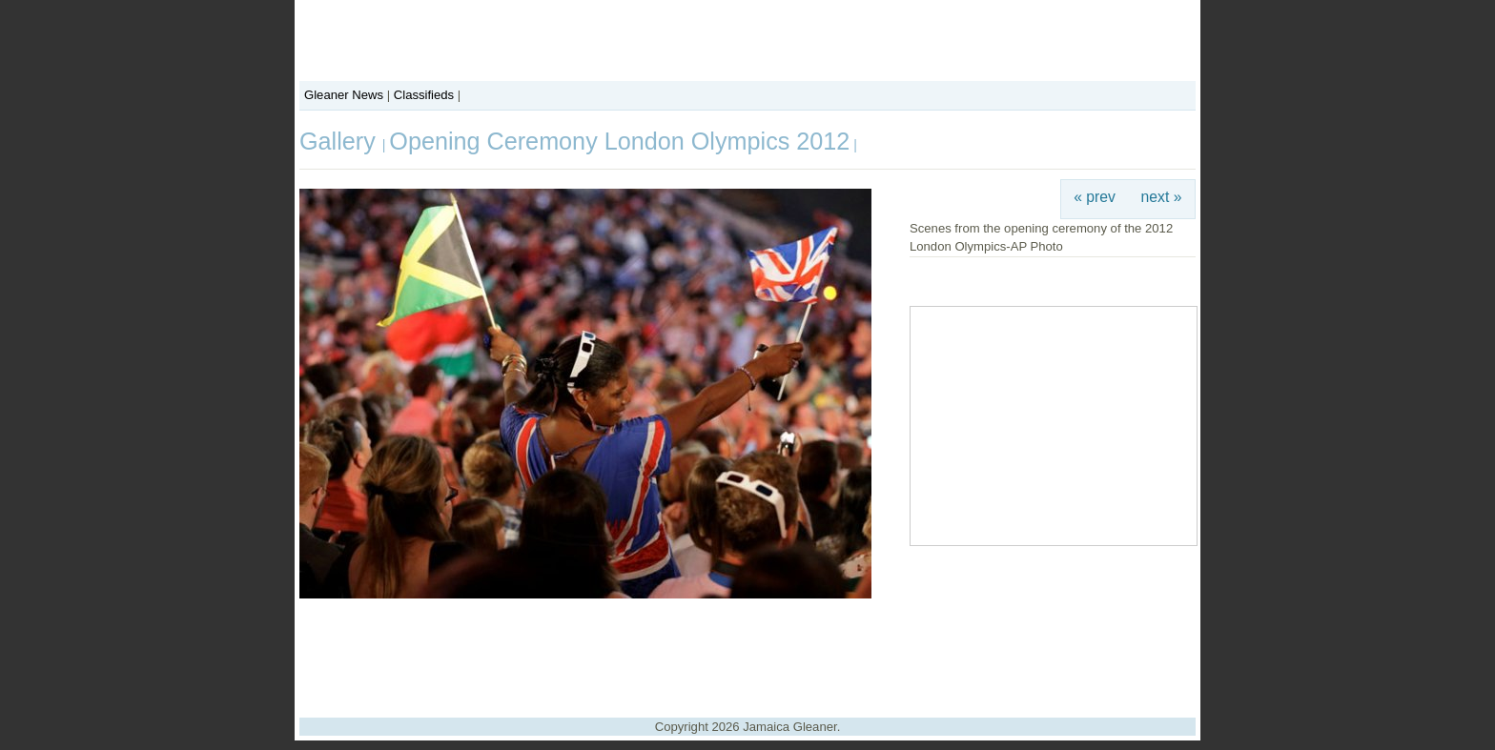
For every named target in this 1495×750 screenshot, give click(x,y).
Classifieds (424, 95)
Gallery (340, 141)
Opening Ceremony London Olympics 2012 (619, 141)
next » (1161, 197)
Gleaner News (343, 95)
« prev (1095, 197)
